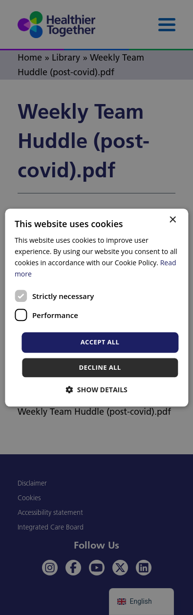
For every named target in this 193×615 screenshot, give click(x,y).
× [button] (172, 220)
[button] (96, 389)
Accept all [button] (100, 342)
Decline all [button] (100, 367)
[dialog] (96, 307)
